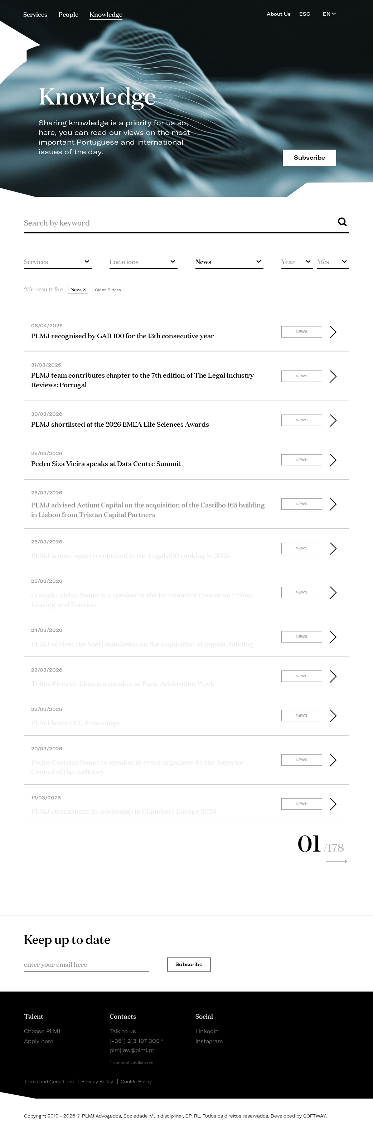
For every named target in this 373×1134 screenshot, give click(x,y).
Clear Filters (108, 289)
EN (329, 13)
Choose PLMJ (42, 1031)
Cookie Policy (136, 1081)
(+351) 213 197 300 (134, 1041)
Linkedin (207, 1031)
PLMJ (187, 12)
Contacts (123, 1016)
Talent (33, 1016)
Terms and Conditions (49, 1081)
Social (204, 1016)
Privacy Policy (97, 1081)
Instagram (209, 1041)
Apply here (38, 1041)
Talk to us (123, 1031)
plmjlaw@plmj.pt (132, 1050)
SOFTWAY (314, 1116)
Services (35, 14)
